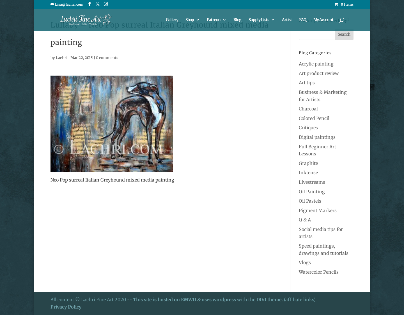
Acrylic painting (316, 64)
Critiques (308, 127)
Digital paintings (317, 137)
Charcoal (308, 109)
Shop (189, 20)
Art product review (319, 73)
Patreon (214, 20)
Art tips (307, 82)
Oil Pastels (310, 201)
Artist (287, 20)
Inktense (308, 172)
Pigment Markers (318, 210)
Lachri (61, 57)
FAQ (302, 20)
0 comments (107, 57)
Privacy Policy (65, 307)
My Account (323, 20)
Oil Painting (312, 191)
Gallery (172, 20)
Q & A (305, 220)
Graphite (308, 163)
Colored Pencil (314, 118)
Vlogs (305, 262)
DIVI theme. (270, 299)
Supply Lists (259, 20)
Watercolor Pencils (319, 272)
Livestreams (312, 182)
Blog (237, 20)
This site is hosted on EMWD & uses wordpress (184, 299)
